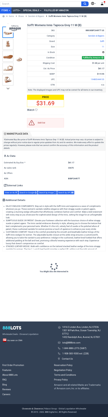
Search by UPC (65, 193)
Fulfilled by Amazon (56, 10)
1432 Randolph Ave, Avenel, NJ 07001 (81, 337)
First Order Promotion (13, 365)
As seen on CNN (12, 340)
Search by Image (47, 193)
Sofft (102, 41)
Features (6, 370)
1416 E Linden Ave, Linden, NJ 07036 (80, 327)
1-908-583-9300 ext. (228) (75, 353)
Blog (4, 384)
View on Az (11, 193)
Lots (16, 10)
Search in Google (28, 193)
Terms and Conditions (65, 375)
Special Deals (32, 10)
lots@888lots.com (71, 342)
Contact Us (67, 359)
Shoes (21, 16)
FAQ (4, 379)
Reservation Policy (63, 365)
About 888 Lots (10, 375)
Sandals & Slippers (36, 16)
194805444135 (97, 79)
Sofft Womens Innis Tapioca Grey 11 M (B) (68, 16)
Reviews (6, 389)
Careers (6, 394)
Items (5, 10)
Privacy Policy (61, 379)
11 (103, 47)
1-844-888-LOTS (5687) (74, 348)
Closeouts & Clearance (32, 408)
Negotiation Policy (63, 370)
